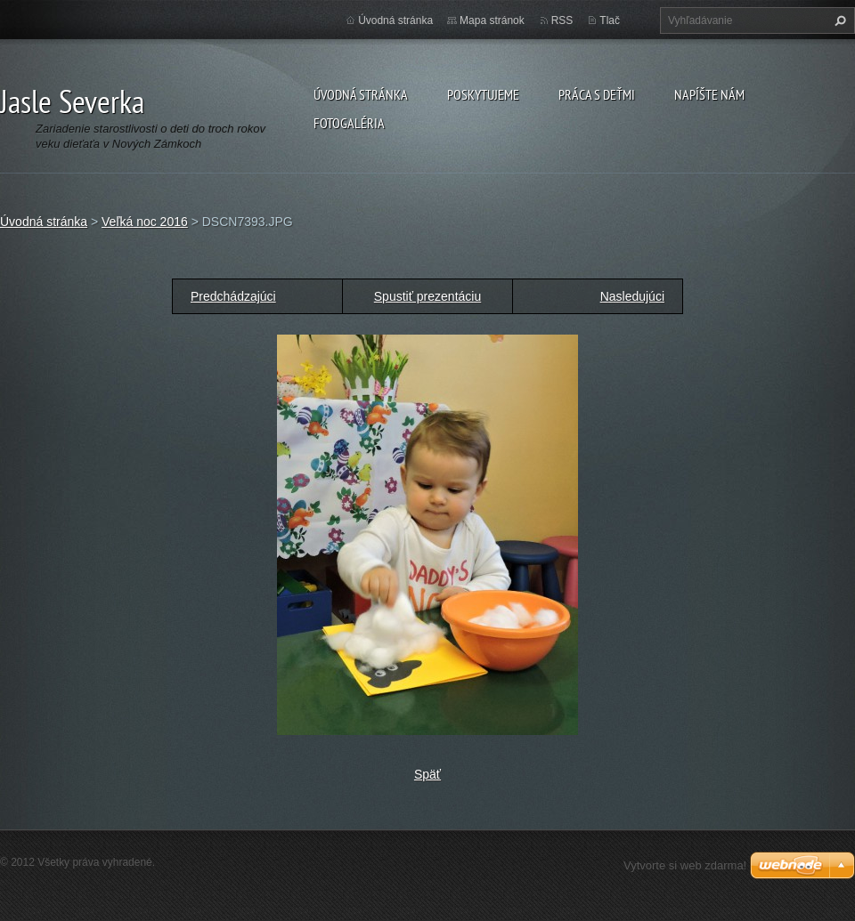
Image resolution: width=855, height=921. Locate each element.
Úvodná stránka (361, 94)
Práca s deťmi (596, 94)
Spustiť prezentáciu (427, 296)
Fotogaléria (349, 123)
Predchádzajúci (233, 296)
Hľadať (838, 20)
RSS (562, 20)
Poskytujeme (483, 94)
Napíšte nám (709, 94)
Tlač (609, 20)
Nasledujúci (632, 296)
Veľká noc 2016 (145, 221)
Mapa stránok (492, 20)
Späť (427, 774)
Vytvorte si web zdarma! (684, 865)
